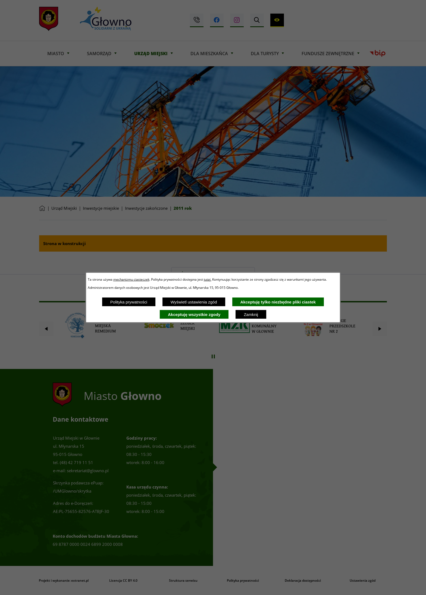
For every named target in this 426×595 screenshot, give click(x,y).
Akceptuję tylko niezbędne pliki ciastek (278, 302)
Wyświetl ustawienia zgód (194, 302)
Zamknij (251, 314)
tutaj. (207, 279)
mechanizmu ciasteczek (131, 279)
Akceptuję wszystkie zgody (194, 314)
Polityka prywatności (128, 302)
